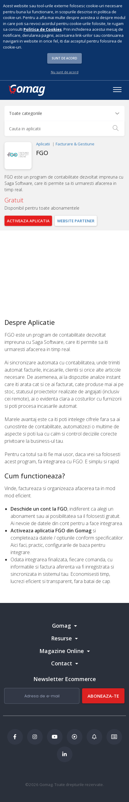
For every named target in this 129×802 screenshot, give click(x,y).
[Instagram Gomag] (35, 737)
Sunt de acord (64, 58)
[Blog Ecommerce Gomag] (94, 737)
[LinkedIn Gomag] (64, 754)
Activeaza (28, 220)
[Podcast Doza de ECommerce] (74, 737)
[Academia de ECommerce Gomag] (114, 737)
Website (75, 220)
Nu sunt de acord (64, 72)
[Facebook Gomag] (15, 737)
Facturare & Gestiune (75, 144)
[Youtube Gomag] (55, 737)
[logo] (26, 90)
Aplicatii (43, 144)
